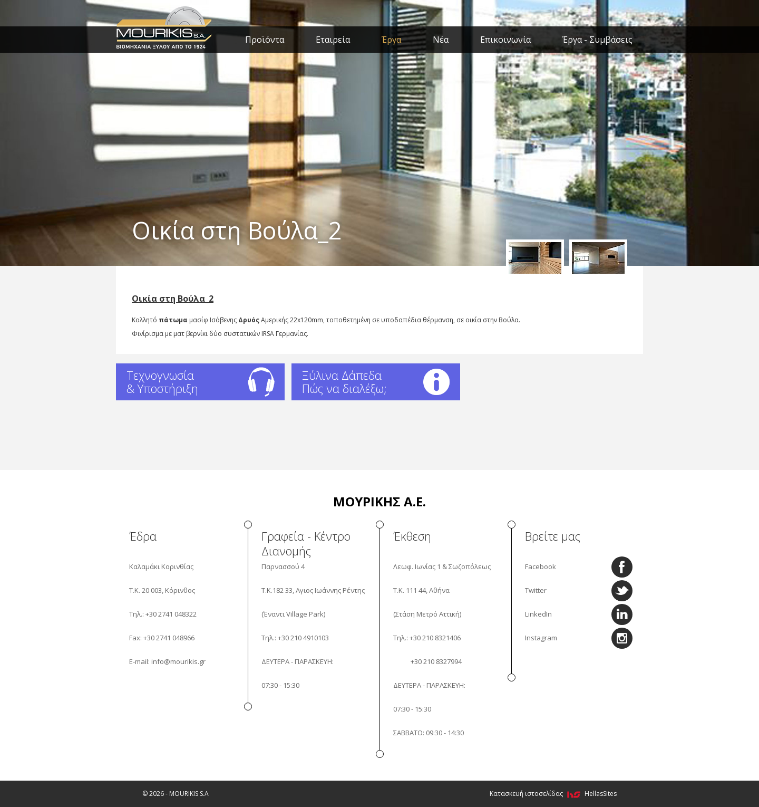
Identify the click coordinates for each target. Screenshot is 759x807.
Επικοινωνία (505, 39)
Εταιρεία (333, 39)
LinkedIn (538, 614)
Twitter (536, 590)
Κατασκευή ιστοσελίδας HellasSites (553, 793)
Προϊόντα (264, 39)
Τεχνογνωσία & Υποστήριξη (162, 381)
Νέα (441, 39)
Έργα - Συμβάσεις (597, 39)
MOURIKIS (164, 26)
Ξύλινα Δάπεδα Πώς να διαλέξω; (344, 381)
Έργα (391, 39)
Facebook (540, 566)
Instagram (541, 637)
